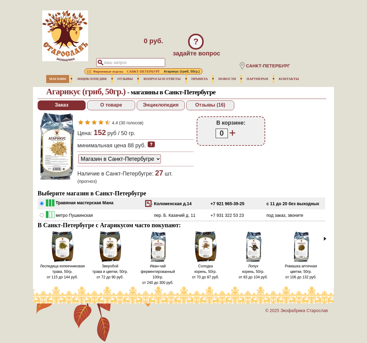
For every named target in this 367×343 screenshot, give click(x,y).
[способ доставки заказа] (119, 159)
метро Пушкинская (74, 215)
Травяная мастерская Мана (84, 202)
